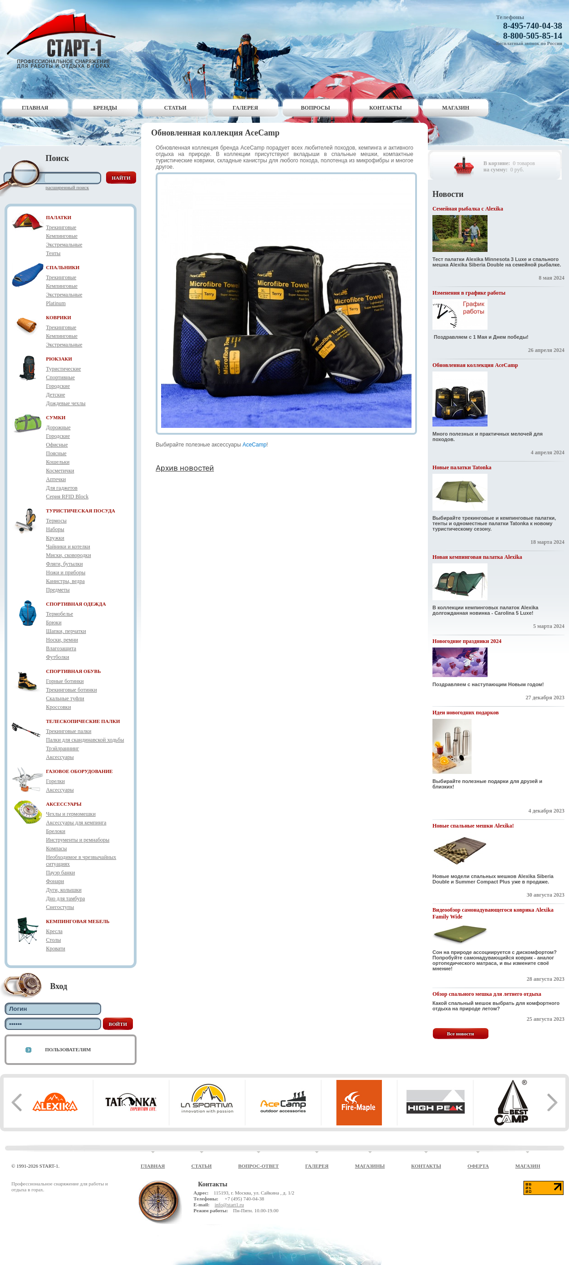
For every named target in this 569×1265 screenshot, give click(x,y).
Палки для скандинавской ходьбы (85, 740)
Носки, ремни (62, 640)
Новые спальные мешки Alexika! (473, 826)
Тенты (53, 253)
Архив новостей (185, 467)
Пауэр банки (60, 872)
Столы (53, 940)
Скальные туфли (65, 698)
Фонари (55, 881)
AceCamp (255, 445)
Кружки (55, 538)
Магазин (455, 108)
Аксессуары (60, 757)
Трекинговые (61, 227)
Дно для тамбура (65, 898)
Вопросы (315, 108)
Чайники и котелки (68, 546)
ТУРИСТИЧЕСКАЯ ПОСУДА (80, 510)
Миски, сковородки (68, 555)
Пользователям (68, 1049)
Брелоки (55, 831)
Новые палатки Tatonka (462, 467)
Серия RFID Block (67, 496)
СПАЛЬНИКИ (63, 267)
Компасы (56, 848)
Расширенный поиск (67, 187)
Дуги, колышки (63, 890)
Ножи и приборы (66, 572)
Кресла (54, 931)
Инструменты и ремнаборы (77, 840)
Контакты (385, 108)
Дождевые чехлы (66, 403)
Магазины (370, 1166)
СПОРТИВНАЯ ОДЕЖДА (76, 604)
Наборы (55, 529)
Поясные (56, 453)
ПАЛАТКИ (58, 217)
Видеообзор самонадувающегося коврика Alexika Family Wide (493, 913)
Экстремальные (64, 244)
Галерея (245, 108)
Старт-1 (64, 39)
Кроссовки (58, 707)
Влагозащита (61, 648)
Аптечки (56, 479)
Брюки (53, 622)
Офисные (57, 445)
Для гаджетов (61, 488)
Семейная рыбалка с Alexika (467, 209)
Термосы (56, 520)
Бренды (105, 108)
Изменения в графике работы (468, 293)
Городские (58, 386)
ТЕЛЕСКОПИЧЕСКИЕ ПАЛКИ (83, 721)
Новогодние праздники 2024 (466, 641)
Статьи (175, 108)
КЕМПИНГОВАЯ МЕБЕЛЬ (78, 921)
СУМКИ (56, 417)
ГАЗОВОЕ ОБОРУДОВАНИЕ (79, 771)
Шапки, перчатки (66, 631)
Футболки (57, 657)
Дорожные (58, 427)
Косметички (60, 470)
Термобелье (59, 614)
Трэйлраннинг (62, 748)
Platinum (56, 303)
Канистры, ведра (65, 581)
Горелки (55, 781)
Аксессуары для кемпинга (76, 822)
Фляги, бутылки (64, 564)
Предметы (58, 590)
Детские (55, 395)
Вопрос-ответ (258, 1166)
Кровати (55, 948)
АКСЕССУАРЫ (63, 804)
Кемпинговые (61, 236)
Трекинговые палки (68, 731)
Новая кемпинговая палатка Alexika (477, 557)
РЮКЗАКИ (59, 358)
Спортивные (60, 377)
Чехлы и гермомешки (71, 814)
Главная (35, 108)
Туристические (63, 369)
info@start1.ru (229, 1204)
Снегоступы (60, 907)
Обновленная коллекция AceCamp (475, 365)
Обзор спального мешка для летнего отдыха (486, 994)
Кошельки (58, 462)
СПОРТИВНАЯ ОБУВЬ (73, 671)
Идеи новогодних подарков (465, 712)
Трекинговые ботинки (71, 690)
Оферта (478, 1166)
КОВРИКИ (58, 317)
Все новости (460, 1033)
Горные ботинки (65, 681)
